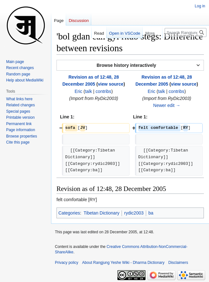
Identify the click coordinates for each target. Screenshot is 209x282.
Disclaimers (178, 262)
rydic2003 (134, 212)
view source (110, 84)
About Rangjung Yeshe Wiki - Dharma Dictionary (123, 262)
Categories (69, 212)
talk (88, 91)
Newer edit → (166, 105)
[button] (130, 65)
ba (150, 212)
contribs (103, 91)
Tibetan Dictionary (101, 212)
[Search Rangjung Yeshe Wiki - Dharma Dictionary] (185, 32)
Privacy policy (66, 262)
